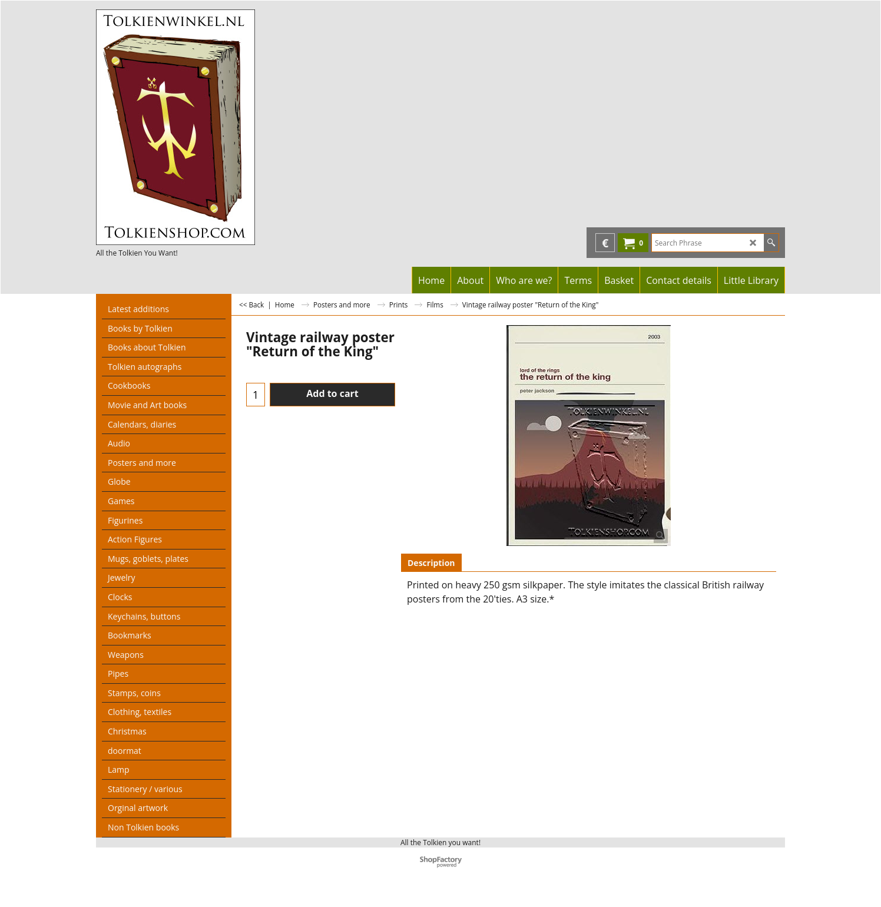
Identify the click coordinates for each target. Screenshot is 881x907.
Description (431, 562)
